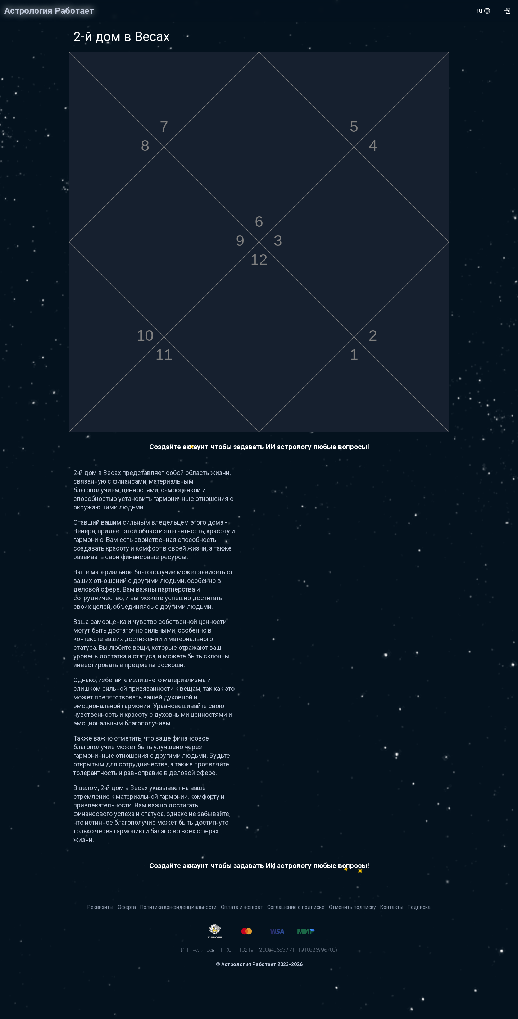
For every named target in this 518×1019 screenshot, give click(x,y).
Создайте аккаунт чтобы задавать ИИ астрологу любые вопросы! (259, 447)
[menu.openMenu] (483, 10)
